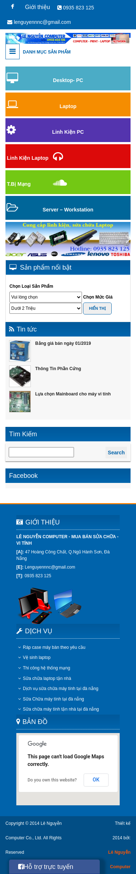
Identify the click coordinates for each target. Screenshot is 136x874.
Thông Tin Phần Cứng (58, 368)
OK (96, 780)
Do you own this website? (52, 780)
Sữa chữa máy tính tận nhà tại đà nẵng (58, 709)
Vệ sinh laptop (34, 657)
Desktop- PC (68, 80)
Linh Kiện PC (68, 132)
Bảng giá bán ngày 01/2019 (63, 343)
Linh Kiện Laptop (28, 158)
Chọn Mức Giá (97, 297)
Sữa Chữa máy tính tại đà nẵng (51, 699)
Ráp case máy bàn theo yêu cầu (51, 647)
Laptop (68, 106)
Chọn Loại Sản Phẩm (31, 286)
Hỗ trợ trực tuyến (45, 866)
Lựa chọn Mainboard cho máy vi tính (73, 394)
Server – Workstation (68, 210)
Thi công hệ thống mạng (44, 668)
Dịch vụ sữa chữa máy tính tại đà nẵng (58, 688)
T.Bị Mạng (19, 184)
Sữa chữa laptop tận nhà (44, 678)
